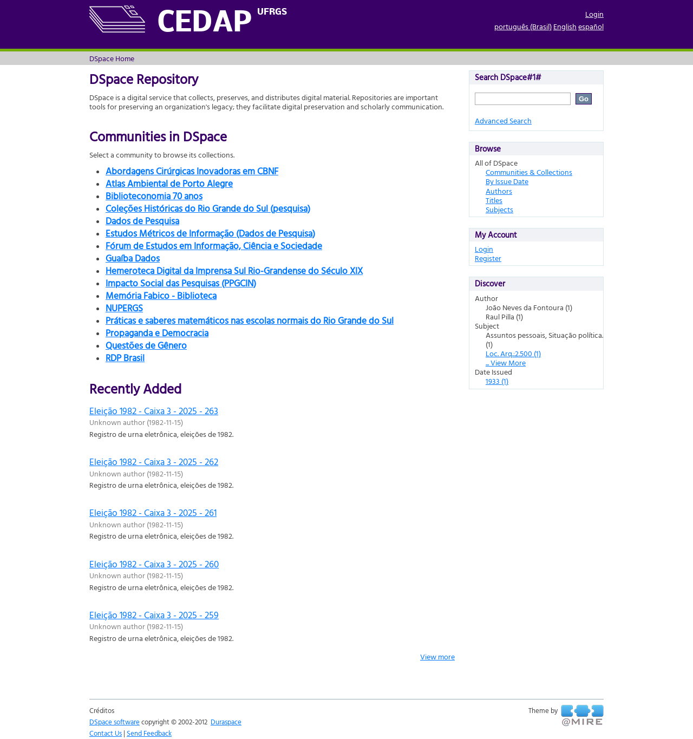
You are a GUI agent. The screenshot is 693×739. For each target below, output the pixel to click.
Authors (499, 191)
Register (488, 258)
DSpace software (114, 721)
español (591, 26)
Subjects (499, 209)
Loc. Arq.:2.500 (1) (513, 353)
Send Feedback (149, 733)
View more (437, 656)
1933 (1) (497, 381)
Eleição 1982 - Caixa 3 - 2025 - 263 (153, 410)
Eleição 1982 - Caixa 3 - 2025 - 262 (153, 461)
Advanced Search (503, 120)
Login (594, 13)
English (565, 26)
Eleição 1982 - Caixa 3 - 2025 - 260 (154, 564)
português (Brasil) (523, 26)
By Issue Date (507, 181)
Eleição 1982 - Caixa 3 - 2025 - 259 (154, 615)
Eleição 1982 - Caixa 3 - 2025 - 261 (153, 512)
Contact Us (105, 733)
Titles (494, 200)
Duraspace (226, 721)
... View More (506, 362)
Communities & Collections (529, 172)
